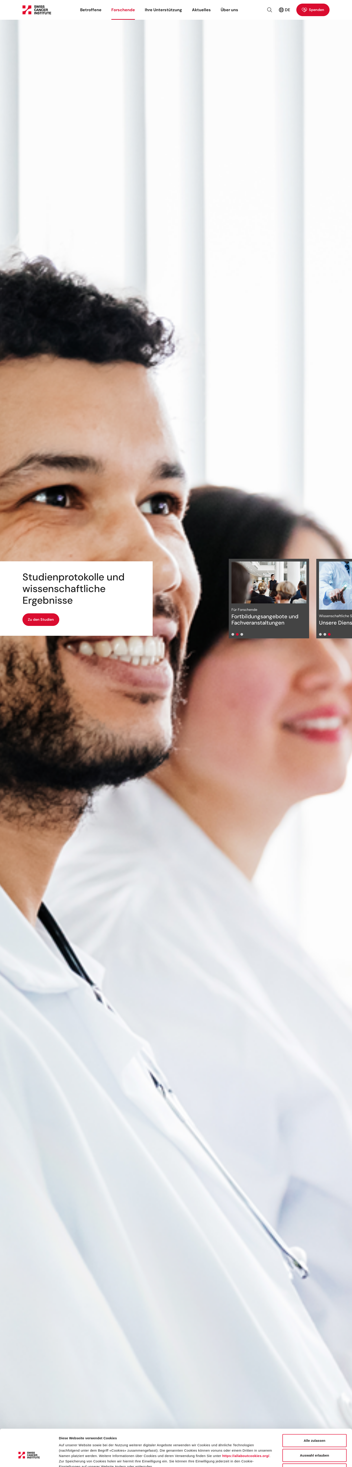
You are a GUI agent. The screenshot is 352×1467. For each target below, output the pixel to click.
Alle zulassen (314, 1412)
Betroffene (90, 10)
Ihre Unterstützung (163, 10)
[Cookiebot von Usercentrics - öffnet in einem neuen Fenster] (29, 1458)
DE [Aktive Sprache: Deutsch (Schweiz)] (284, 10)
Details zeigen (238, 1458)
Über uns (229, 10)
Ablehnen (314, 1441)
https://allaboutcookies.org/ (245, 1427)
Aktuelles (201, 10)
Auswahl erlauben (314, 1427)
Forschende (123, 10)
